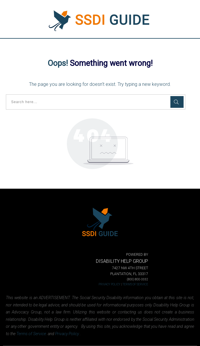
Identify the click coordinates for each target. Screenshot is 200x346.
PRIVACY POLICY (110, 284)
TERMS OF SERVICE (135, 284)
